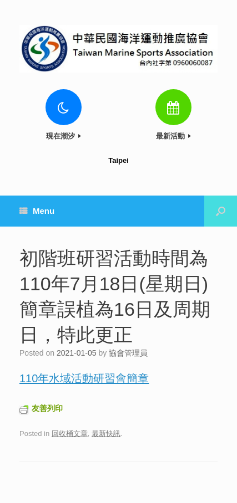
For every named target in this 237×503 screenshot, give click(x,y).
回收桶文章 (70, 433)
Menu (36, 210)
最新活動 (173, 136)
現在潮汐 (64, 136)
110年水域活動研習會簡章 (84, 378)
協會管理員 (128, 352)
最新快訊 (106, 433)
